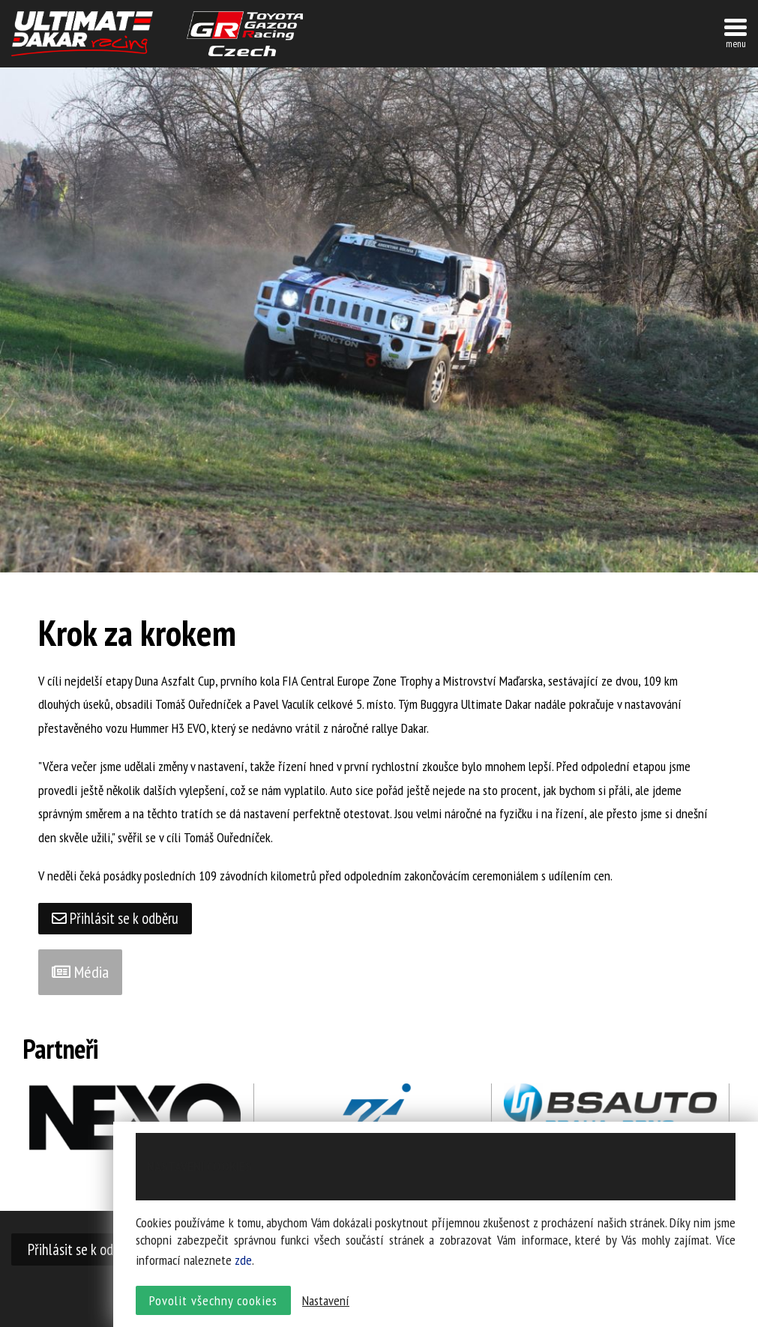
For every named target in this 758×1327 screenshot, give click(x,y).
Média (80, 972)
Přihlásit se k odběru (115, 918)
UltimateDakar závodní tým (82, 33)
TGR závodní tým (245, 33)
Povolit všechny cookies (213, 1301)
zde (243, 1261)
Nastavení (325, 1301)
